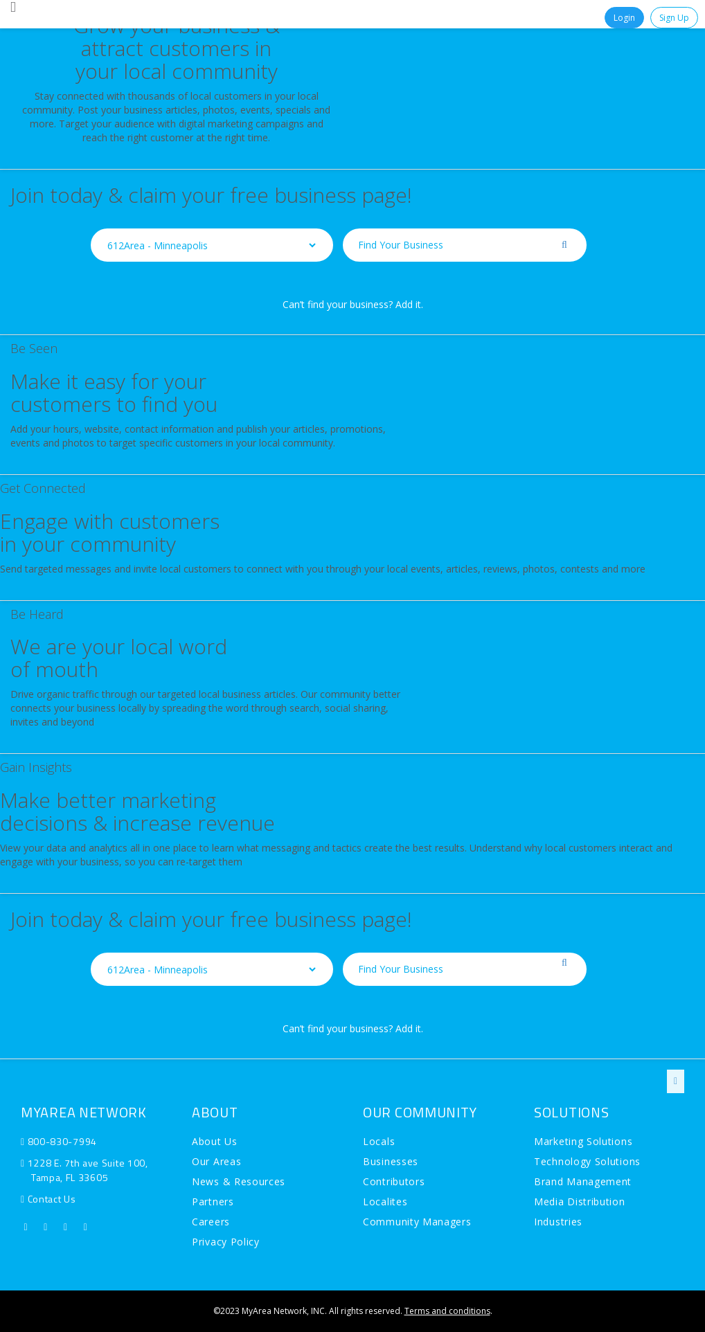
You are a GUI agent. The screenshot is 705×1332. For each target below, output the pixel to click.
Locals (379, 1141)
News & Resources (238, 1181)
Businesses (390, 1161)
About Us (215, 1141)
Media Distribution (579, 1201)
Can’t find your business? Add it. (353, 304)
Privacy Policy (226, 1241)
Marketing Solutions (583, 1141)
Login (624, 18)
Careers (211, 1221)
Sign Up (674, 18)
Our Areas (216, 1161)
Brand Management (583, 1181)
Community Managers (417, 1221)
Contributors (394, 1181)
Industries (558, 1221)
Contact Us (52, 1198)
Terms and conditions (447, 1311)
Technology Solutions (587, 1161)
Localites (385, 1201)
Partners (213, 1201)
